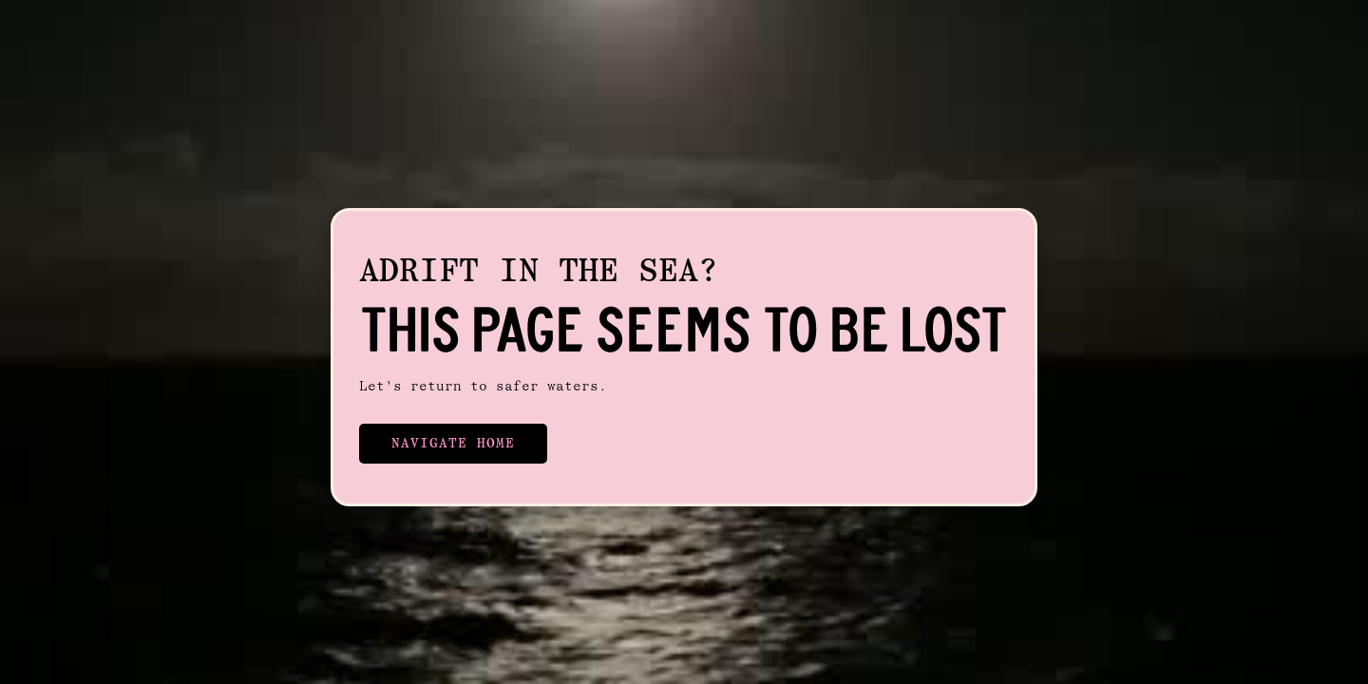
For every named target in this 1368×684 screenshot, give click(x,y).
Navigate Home (453, 443)
